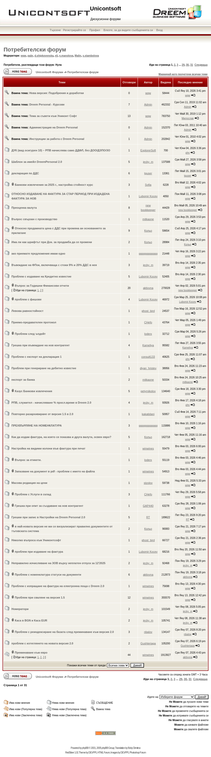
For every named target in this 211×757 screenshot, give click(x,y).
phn (188, 152)
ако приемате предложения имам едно (38, 253)
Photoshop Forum (137, 752)
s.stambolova (91, 55)
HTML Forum (103, 752)
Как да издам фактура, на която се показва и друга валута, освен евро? (61, 437)
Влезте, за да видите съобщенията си (128, 30)
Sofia (148, 184)
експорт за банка (23, 379)
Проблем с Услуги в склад (33, 494)
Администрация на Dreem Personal (53, 127)
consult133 (148, 356)
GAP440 (148, 505)
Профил (94, 30)
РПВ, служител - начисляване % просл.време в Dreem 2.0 (51, 402)
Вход (159, 30)
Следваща (200, 64)
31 (191, 64)
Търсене (55, 30)
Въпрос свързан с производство (34, 219)
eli (56, 55)
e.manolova (66, 55)
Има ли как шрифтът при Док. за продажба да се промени (51, 242)
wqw (23, 55)
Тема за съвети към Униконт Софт (53, 115)
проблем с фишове (28, 299)
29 (183, 64)
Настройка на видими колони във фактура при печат (48, 448)
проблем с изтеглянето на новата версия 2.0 (42, 643)
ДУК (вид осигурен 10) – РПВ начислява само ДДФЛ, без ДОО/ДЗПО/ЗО (60, 150)
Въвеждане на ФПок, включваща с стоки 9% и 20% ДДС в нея (54, 265)
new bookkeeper (187, 210)
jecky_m (148, 161)
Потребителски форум (35, 49)
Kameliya (148, 345)
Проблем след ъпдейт (30, 333)
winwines (148, 448)
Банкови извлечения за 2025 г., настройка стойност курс (54, 184)
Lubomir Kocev (148, 196)
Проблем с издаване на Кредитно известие (41, 276)
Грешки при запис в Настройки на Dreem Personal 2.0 (48, 517)
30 (187, 64)
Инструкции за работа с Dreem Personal (56, 138)
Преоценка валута (24, 207)
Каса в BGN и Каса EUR (31, 620)
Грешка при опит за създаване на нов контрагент (49, 505)
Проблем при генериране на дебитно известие (43, 368)
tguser (148, 173)
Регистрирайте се (74, 30)
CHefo (148, 322)
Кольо (148, 230)
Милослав (188, 118)
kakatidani (148, 414)
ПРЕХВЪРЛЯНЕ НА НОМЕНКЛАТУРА (36, 425)
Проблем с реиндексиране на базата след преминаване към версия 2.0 (64, 631)
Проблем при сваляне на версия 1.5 (40, 597)
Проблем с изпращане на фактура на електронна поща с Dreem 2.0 (57, 586)
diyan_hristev (148, 368)
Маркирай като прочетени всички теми (183, 74)
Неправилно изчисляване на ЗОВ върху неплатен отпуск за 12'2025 (58, 563)
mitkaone (148, 219)
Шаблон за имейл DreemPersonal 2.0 (36, 161)
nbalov (148, 631)
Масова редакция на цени (29, 482)
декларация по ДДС (25, 173)
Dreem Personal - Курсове (47, 104)
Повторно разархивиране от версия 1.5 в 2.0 (42, 414)
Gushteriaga (148, 643)
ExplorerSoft (148, 150)
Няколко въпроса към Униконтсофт (36, 540)
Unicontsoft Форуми (49, 72)
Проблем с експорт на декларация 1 (36, 356)
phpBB (85, 748)
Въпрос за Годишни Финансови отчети (42, 285)
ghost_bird (148, 310)
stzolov (148, 482)
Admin (148, 104)
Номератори (20, 608)
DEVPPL (92, 752)
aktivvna (148, 287)
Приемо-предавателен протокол (33, 322)
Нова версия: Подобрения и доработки (56, 93)
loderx (148, 333)
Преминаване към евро (31, 652)
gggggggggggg (148, 253)
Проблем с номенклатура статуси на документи (48, 574)
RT (148, 517)
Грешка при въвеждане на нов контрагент (40, 345)
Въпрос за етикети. (28, 459)
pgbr (30, 55)
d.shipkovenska (44, 55)
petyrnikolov (148, 391)
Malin (78, 55)
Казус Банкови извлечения (33, 391)
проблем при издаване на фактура (39, 551)
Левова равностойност (27, 310)
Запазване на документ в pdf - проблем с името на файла (55, 471)
